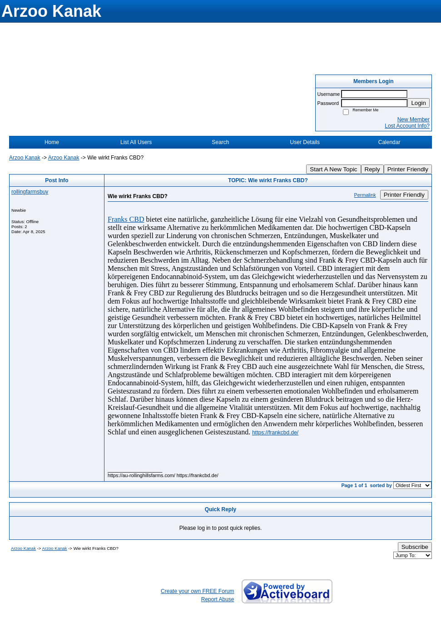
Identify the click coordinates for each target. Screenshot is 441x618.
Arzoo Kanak (24, 157)
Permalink (365, 195)
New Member (413, 119)
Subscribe (414, 546)
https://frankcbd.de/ (275, 432)
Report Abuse (217, 599)
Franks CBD (126, 219)
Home (52, 142)
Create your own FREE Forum (197, 591)
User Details (305, 142)
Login (418, 103)
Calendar (389, 142)
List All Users (136, 142)
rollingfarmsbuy (29, 192)
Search (220, 142)
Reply (372, 169)
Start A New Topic (333, 169)
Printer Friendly (407, 169)
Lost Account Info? (407, 126)
